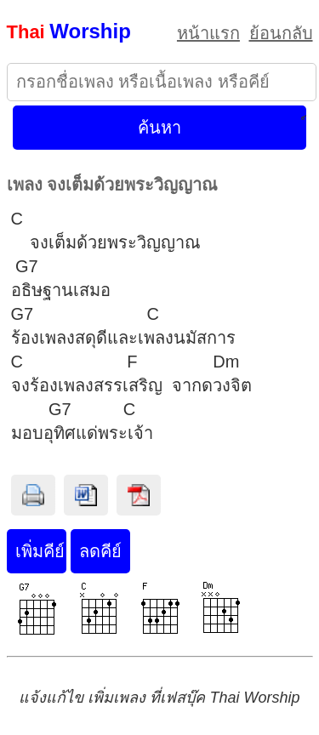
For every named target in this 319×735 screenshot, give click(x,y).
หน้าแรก (208, 33)
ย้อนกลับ (281, 33)
